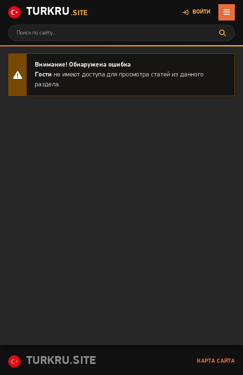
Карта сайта (216, 361)
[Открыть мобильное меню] (226, 12)
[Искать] (222, 33)
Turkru (48, 12)
